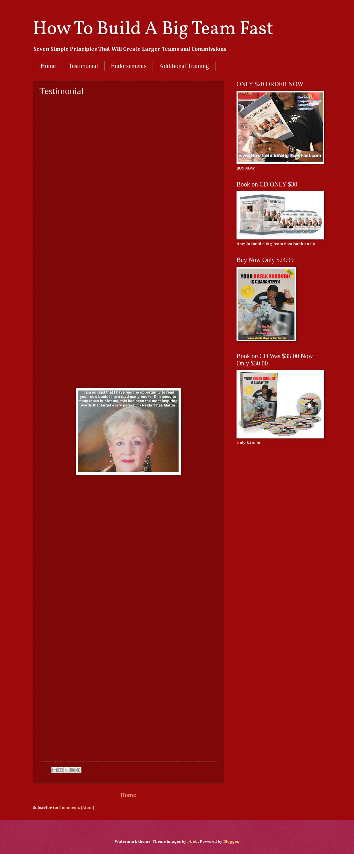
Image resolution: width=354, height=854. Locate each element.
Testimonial (83, 65)
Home (48, 65)
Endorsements (128, 65)
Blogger (230, 842)
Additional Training (184, 65)
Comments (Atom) (76, 808)
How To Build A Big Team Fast (153, 29)
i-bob (192, 842)
